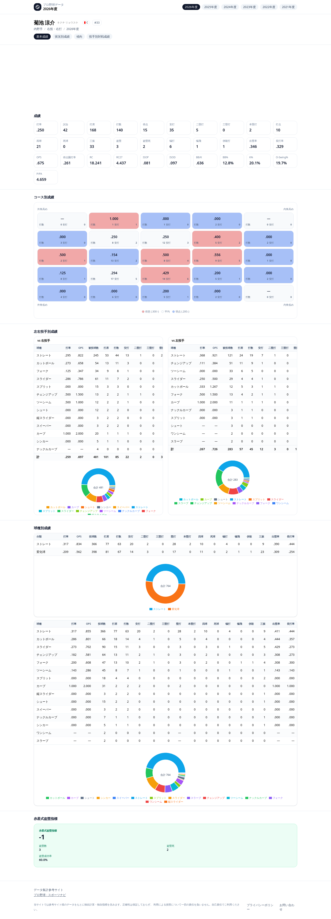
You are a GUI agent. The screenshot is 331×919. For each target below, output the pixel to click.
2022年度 (269, 7)
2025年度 (210, 7)
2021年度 (288, 7)
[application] (98, 487)
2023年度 (249, 7)
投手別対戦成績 (99, 36)
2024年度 (230, 7)
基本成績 (42, 36)
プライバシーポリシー (260, 907)
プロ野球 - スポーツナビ (50, 895)
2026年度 (191, 7)
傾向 (79, 36)
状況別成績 (62, 36)
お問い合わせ (286, 907)
